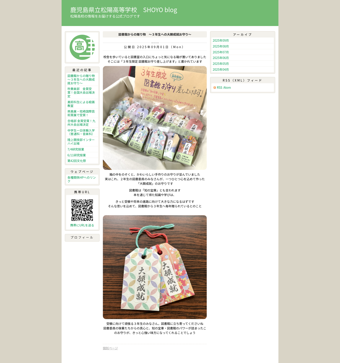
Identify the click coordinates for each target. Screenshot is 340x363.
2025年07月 (221, 52)
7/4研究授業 (75, 149)
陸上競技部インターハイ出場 (81, 141)
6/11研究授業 (76, 155)
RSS (219, 87)
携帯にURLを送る (82, 225)
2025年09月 (221, 40)
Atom (227, 87)
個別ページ (110, 348)
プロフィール (82, 237)
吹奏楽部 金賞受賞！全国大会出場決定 (81, 92)
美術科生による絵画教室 (81, 104)
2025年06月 (221, 58)
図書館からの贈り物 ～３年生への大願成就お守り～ (82, 79)
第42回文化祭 (76, 161)
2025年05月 (221, 63)
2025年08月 (221, 46)
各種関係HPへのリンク (81, 179)
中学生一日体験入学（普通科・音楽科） (81, 132)
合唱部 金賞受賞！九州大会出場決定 (81, 123)
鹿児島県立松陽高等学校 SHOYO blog (123, 9)
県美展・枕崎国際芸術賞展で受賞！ (81, 113)
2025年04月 (221, 69)
